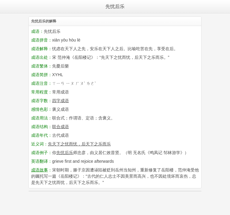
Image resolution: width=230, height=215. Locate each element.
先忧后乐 (115, 6)
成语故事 (39, 170)
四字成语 (60, 100)
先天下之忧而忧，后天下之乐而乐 (79, 144)
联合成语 (60, 126)
